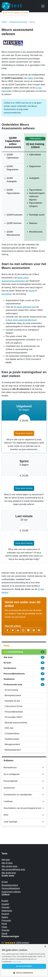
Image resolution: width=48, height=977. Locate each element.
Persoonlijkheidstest (14, 712)
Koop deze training (24, 433)
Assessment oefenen (11, 892)
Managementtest (12, 744)
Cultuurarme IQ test (14, 706)
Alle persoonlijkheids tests (13, 869)
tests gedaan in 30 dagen (15, 13)
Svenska (5, 930)
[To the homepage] (12, 6)
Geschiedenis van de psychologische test (22, 808)
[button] (24, 973)
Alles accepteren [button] (24, 966)
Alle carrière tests (9, 866)
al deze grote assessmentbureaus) (21, 320)
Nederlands (7, 911)
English (5, 901)
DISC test (9, 728)
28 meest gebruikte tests (25, 307)
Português (6, 920)
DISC (6, 815)
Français (5, 907)
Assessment (9, 788)
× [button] (45, 947)
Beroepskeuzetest (13, 695)
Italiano (5, 917)
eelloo (30, 78)
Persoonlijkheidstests (24, 673)
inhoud (31, 291)
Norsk (4, 924)
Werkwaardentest (12, 750)
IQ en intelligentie (11, 774)
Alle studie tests (9, 873)
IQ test (5, 882)
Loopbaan (8, 801)
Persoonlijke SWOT (14, 717)
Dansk (4, 933)
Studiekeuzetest (12, 739)
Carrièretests (24, 668)
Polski (4, 927)
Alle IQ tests (7, 863)
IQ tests (24, 662)
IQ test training (11, 690)
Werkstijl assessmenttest (16, 723)
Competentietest (12, 733)
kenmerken (7, 294)
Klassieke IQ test (12, 701)
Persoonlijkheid (11, 781)
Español (5, 904)
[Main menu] (42, 6)
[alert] (24, 960)
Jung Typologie (10, 822)
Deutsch (5, 914)
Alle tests (24, 657)
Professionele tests (24, 684)
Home (4, 22)
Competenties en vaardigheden (18, 794)
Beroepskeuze (10, 767)
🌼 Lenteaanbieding (24, 652)
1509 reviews (22, 942)
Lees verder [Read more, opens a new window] (17, 962)
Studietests (24, 679)
